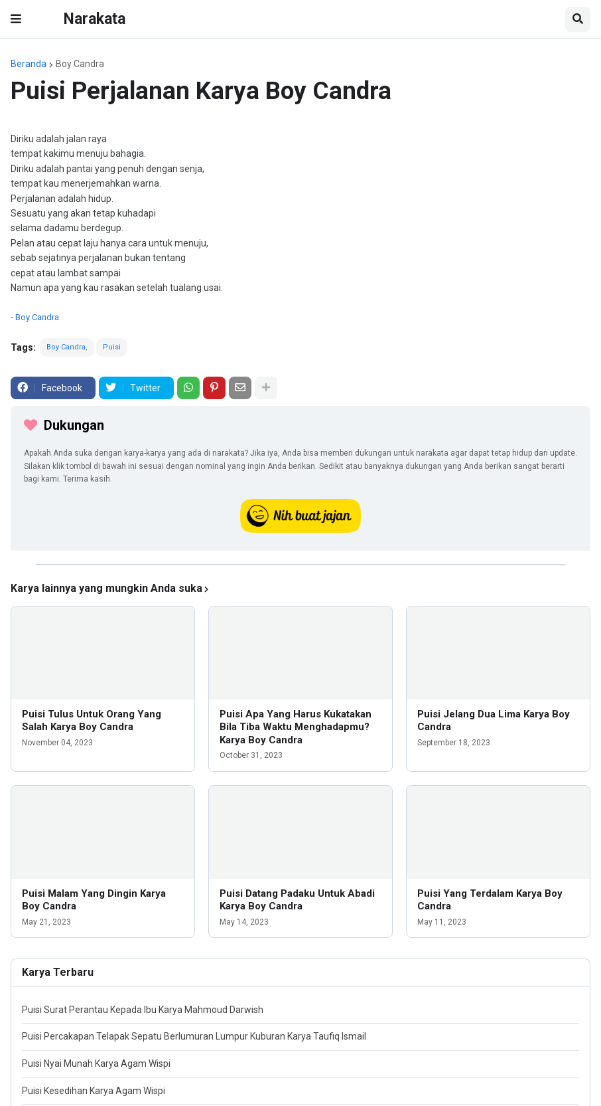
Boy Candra (80, 63)
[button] (16, 19)
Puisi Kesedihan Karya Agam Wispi (93, 1090)
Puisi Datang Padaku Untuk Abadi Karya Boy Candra (297, 900)
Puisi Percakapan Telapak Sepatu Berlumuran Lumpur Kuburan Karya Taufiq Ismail (194, 1036)
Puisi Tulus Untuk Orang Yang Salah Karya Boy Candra (91, 720)
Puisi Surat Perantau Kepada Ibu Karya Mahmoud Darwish (142, 1009)
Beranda (28, 63)
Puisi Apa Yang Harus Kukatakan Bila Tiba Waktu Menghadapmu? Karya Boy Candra (295, 727)
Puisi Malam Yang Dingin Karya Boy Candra (94, 900)
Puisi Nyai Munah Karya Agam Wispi (96, 1063)
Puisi (112, 347)
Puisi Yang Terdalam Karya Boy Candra (490, 900)
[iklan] (300, 564)
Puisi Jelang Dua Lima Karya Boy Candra (493, 720)
